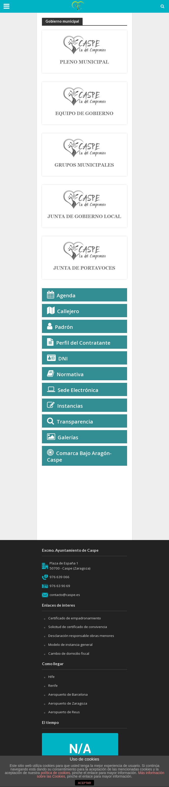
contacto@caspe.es (65, 594)
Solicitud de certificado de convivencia (77, 626)
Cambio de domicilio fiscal (68, 653)
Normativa (70, 374)
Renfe (53, 685)
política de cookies (55, 773)
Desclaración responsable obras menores (81, 635)
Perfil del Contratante (83, 342)
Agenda (66, 295)
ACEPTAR (84, 782)
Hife (51, 676)
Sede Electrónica (78, 390)
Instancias (70, 405)
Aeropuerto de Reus (64, 712)
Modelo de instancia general (70, 644)
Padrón (64, 327)
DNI (63, 358)
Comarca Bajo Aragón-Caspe (79, 456)
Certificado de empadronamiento (74, 618)
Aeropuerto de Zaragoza (67, 703)
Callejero (68, 311)
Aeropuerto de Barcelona (68, 694)
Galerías (68, 437)
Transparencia (75, 421)
